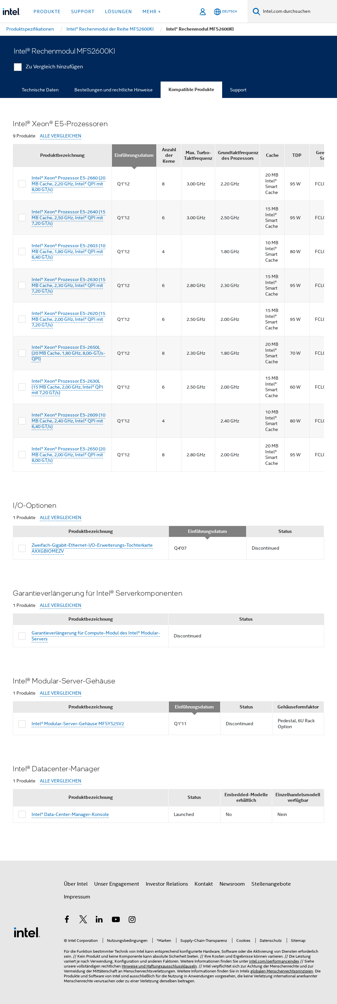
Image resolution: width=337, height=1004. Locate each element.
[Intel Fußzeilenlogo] (27, 932)
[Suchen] (256, 11)
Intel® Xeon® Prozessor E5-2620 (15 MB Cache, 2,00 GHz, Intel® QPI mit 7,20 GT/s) (68, 319)
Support (238, 90)
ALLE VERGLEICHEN (60, 136)
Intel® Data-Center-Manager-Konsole (70, 814)
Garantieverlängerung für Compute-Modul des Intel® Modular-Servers (96, 636)
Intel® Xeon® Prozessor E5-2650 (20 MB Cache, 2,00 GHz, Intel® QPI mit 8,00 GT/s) (68, 454)
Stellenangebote (271, 884)
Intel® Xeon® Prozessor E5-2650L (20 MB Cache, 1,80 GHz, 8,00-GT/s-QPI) (68, 353)
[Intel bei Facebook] (66, 920)
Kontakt (203, 884)
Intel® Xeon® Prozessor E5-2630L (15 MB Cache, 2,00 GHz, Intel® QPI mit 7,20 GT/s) (67, 386)
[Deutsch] (225, 11)
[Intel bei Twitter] (83, 920)
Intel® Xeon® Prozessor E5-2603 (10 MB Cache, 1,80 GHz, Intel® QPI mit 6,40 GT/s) (68, 251)
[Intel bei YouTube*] (115, 920)
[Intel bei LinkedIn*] (99, 920)
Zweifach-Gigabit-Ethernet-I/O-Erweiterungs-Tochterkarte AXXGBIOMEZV (92, 548)
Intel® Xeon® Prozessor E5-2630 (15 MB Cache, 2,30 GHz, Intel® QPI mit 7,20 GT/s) (68, 285)
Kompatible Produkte (191, 89)
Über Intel (76, 884)
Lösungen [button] (118, 11)
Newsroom (232, 884)
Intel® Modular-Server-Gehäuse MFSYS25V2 (78, 724)
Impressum (77, 897)
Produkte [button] (47, 11)
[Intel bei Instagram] (132, 920)
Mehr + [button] (152, 11)
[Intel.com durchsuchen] (298, 11)
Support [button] (82, 11)
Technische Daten (40, 90)
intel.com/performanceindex (274, 961)
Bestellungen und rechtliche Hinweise (113, 90)
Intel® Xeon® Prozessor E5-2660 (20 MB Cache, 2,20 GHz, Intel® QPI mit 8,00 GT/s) (68, 183)
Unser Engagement (116, 884)
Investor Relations (167, 884)
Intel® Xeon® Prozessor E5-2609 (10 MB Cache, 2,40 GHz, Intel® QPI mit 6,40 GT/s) (68, 420)
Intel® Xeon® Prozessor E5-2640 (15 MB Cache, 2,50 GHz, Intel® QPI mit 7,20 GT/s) (68, 217)
